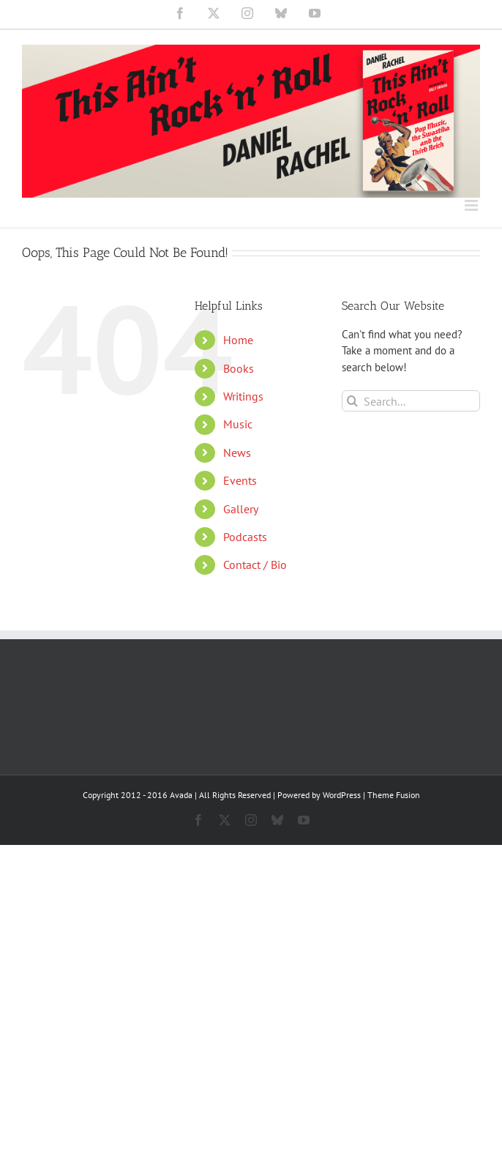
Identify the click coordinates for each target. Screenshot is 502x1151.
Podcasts (245, 536)
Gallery (240, 509)
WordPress (342, 794)
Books (238, 368)
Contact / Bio (255, 564)
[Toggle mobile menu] (472, 205)
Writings (243, 396)
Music (237, 424)
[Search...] (411, 400)
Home (238, 339)
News (237, 452)
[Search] (352, 400)
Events (240, 480)
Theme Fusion (393, 794)
